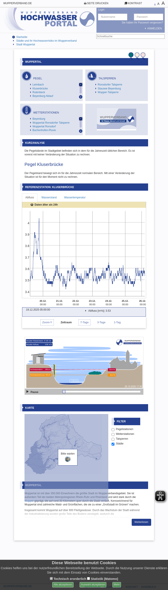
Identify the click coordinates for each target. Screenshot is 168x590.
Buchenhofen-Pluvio (44, 130)
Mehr (117, 584)
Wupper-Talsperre (108, 92)
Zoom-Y (47, 322)
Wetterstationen (123, 473)
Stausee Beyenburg (109, 88)
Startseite (21, 37)
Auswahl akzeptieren (93, 584)
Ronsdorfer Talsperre (110, 84)
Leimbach (38, 84)
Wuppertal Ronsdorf (44, 126)
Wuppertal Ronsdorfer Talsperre (51, 122)
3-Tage (101, 322)
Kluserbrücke (40, 88)
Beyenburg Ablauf (42, 96)
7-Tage (84, 322)
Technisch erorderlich (68, 579)
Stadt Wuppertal (25, 44)
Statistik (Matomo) (102, 579)
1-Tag (117, 322)
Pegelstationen (122, 468)
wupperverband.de (17, 3)
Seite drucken (97, 3)
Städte (118, 483)
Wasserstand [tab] (49, 197)
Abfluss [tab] (29, 197)
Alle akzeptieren (63, 584)
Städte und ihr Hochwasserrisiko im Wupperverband (46, 40)
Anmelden (153, 28)
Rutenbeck (38, 92)
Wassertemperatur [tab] (75, 197)
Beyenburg (38, 118)
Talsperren (120, 478)
